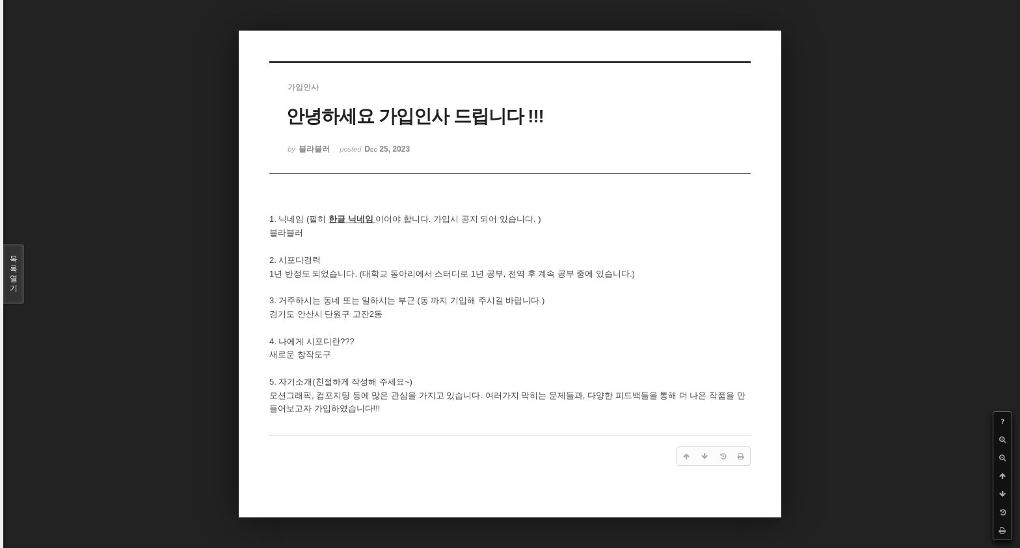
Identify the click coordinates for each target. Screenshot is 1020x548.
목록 (14, 274)
